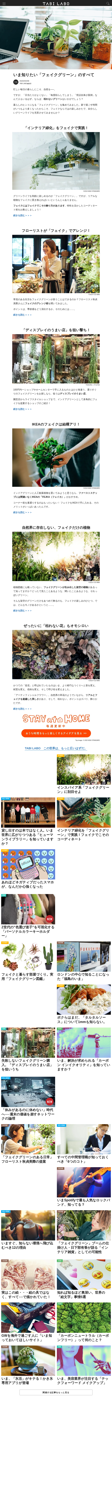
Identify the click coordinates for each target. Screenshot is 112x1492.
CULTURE (60, 944)
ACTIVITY (60, 757)
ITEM (3, 896)
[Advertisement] (56, 1447)
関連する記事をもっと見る (56, 1393)
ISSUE (60, 1030)
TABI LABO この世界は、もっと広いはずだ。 (56, 749)
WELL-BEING (5, 800)
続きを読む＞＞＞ (22, 216)
